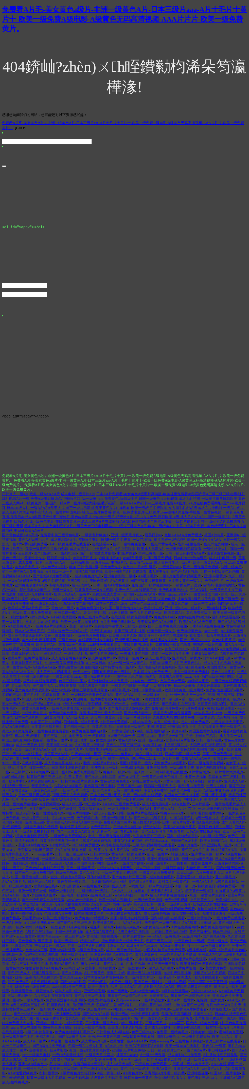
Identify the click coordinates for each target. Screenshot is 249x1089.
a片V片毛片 (39, 619)
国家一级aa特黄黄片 (182, 838)
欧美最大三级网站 (63, 1071)
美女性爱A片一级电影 (162, 701)
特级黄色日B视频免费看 (216, 888)
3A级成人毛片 (198, 683)
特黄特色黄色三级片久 (44, 779)
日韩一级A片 (62, 592)
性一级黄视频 (95, 738)
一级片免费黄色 (131, 939)
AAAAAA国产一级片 (131, 898)
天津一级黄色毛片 (16, 670)
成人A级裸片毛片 (97, 679)
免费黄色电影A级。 (188, 1030)
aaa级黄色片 (91, 888)
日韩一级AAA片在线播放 (22, 756)
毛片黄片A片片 (133, 601)
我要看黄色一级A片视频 (94, 592)
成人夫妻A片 (80, 551)
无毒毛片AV (115, 975)
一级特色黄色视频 (148, 902)
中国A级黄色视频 (158, 560)
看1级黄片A (97, 852)
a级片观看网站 (227, 884)
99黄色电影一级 (175, 784)
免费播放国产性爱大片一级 (100, 715)
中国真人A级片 (124, 1012)
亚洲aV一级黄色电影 (104, 1039)
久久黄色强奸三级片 (149, 838)
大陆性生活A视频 (98, 752)
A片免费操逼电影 (41, 784)
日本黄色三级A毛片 (105, 797)
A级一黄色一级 (109, 1075)
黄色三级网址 (117, 993)
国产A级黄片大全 (72, 1039)
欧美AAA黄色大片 (64, 966)
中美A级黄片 (97, 1021)
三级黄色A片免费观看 (189, 1012)
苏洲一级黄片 (231, 569)
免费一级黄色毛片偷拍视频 (46, 551)
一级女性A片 (18, 619)
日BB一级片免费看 (116, 542)
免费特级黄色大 (189, 633)
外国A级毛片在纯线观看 (129, 920)
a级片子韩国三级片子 (28, 1007)
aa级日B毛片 (120, 692)
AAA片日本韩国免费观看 (94, 961)
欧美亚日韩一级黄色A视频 (201, 966)
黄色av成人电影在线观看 (44, 870)
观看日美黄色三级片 (46, 866)
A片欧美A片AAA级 (159, 989)
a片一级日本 (96, 665)
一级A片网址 (12, 925)
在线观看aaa (101, 546)
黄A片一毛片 (91, 966)
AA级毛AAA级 (44, 670)
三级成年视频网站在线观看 (153, 847)
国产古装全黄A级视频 (125, 711)
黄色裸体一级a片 (76, 729)
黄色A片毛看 (113, 966)
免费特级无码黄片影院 (35, 852)
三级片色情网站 (226, 866)
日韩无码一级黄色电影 (32, 989)
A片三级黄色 (94, 975)
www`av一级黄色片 (81, 902)
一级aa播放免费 (182, 770)
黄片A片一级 (75, 1021)
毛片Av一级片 (60, 1066)
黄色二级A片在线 (195, 852)
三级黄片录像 (177, 606)
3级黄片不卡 (148, 638)
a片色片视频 (118, 615)
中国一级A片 (107, 866)
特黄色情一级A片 (161, 633)
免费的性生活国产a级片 (224, 692)
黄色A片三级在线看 (90, 998)
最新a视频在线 (188, 546)
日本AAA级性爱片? (30, 633)
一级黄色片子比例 (186, 587)
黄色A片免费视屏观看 (39, 642)
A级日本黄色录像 (39, 1034)
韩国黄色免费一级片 (185, 793)
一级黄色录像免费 (32, 711)
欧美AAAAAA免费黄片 (197, 624)
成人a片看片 (17, 770)
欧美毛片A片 (222, 1039)
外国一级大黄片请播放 (20, 806)
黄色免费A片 (110, 569)
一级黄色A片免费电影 (50, 629)
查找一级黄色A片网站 (67, 879)
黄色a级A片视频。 (128, 701)
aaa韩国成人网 (13, 779)
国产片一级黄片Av (147, 1021)
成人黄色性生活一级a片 (172, 565)
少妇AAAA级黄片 (68, 788)
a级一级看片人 (207, 820)
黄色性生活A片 (58, 825)
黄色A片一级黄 (214, 1048)
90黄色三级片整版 (57, 1030)
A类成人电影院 (62, 1062)
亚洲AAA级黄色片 (32, 1066)
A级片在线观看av (38, 934)
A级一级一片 (185, 888)
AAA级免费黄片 (172, 948)
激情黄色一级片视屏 (154, 1012)
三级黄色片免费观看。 (152, 1066)
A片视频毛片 (41, 597)
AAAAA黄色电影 (15, 729)
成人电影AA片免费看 (184, 1057)
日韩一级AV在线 (209, 742)
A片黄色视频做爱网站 (72, 907)
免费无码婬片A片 (25, 656)
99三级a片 (92, 806)
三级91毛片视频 (213, 797)
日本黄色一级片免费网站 (34, 875)
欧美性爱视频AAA (74, 829)
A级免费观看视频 (177, 975)
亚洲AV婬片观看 (62, 952)
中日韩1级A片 (219, 1053)
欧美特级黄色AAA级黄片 (157, 624)
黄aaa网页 (176, 1025)
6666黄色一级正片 (144, 683)
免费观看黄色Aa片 (173, 592)
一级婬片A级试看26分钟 (163, 1062)
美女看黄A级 (18, 793)
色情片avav (81, 674)
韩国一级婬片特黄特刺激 (41, 651)
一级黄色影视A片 (58, 961)
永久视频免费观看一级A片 (215, 1021)
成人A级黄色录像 (191, 670)
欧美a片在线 (153, 610)
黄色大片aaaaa (70, 980)
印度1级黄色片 (146, 957)
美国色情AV (99, 583)
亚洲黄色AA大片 (186, 1071)
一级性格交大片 (215, 551)
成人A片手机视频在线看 (223, 665)
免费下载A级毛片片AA (165, 893)
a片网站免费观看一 (39, 925)
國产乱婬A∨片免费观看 (51, 578)
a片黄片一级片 (129, 1062)
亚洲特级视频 (197, 1075)
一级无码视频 (78, 1080)
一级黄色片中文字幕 (226, 592)
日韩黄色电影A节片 (212, 706)
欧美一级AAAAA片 (44, 496)
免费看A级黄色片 (204, 656)
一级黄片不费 (168, 761)
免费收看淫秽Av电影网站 (65, 1002)
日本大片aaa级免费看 (42, 624)
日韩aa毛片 (124, 961)
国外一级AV (122, 907)
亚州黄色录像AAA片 (31, 587)
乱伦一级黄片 (157, 856)
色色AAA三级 (36, 952)
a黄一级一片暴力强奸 (134, 720)
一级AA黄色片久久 (87, 578)
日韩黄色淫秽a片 (121, 733)
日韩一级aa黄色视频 (197, 861)
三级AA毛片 (97, 984)
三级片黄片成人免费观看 (32, 615)
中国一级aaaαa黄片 (172, 597)
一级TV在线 (142, 542)
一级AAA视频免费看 (24, 583)
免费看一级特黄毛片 (172, 1034)
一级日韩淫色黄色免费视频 (92, 697)
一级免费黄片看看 (145, 1016)
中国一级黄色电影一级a (29, 879)
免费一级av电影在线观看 (142, 797)
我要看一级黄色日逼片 (50, 742)
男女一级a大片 (13, 706)
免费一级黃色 (95, 761)
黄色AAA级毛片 (128, 697)
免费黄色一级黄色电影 (162, 925)
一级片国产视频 (131, 866)
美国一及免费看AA (217, 756)
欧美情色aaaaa (141, 565)
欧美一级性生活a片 (103, 989)
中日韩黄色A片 (202, 902)
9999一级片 (11, 765)
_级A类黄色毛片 (161, 879)
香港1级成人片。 (116, 888)
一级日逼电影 (173, 870)
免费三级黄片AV (159, 943)
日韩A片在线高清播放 (203, 834)
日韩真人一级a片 (15, 496)
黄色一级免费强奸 (58, 638)
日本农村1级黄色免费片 (70, 770)
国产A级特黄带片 (137, 715)
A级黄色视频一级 (121, 738)
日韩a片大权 (99, 856)
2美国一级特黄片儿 (116, 820)
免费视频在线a (88, 820)
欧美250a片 (185, 875)
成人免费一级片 (30, 565)
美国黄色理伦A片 (89, 610)
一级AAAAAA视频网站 (115, 870)
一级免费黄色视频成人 (68, 838)
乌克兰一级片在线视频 (163, 802)
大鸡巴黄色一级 (150, 556)
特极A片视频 (59, 587)
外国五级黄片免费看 (205, 733)
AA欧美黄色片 (19, 629)
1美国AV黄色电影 (161, 601)
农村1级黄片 (48, 1075)
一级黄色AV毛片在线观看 (125, 861)
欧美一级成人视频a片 (115, 902)
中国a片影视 (126, 556)
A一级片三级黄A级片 (141, 911)
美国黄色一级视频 (227, 761)
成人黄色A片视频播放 (53, 674)
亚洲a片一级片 (94, 711)
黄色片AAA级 (165, 619)
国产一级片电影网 (129, 802)
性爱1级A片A (51, 656)
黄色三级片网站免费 (34, 797)
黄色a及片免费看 (191, 788)
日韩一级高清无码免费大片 (36, 980)
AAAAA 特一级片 (16, 898)
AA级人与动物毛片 (80, 866)
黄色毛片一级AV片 (135, 1071)
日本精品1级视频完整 (80, 651)
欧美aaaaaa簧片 (161, 1043)
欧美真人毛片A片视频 (125, 1030)
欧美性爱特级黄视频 (163, 861)
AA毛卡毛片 (147, 578)
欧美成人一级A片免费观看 (152, 888)
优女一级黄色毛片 (96, 793)
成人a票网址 (81, 587)
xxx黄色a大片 (212, 1071)
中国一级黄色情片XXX (123, 610)
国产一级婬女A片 (131, 970)
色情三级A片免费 (58, 916)
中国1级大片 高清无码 (201, 802)
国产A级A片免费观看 (49, 1048)
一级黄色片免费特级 (91, 638)
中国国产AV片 (206, 738)
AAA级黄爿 (119, 583)
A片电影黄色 (69, 888)
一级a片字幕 (73, 1025)
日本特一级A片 (218, 1030)
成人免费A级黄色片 (97, 802)
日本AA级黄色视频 (230, 861)
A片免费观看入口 (210, 875)
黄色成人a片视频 (157, 1030)
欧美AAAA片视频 (180, 742)
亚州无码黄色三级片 (27, 665)
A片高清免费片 (89, 911)
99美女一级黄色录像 (24, 861)
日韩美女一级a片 (204, 1034)
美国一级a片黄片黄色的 (227, 952)
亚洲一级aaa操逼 (151, 742)
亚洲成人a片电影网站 (128, 1053)
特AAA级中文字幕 (86, 825)
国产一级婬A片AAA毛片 (99, 1071)
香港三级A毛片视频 (129, 633)
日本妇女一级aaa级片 (190, 560)
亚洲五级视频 (94, 993)
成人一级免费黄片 (195, 724)
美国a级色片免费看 (227, 998)
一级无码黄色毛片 (161, 546)
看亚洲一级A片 (102, 929)
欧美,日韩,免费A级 (83, 569)
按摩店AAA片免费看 (209, 975)
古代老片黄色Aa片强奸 (169, 934)
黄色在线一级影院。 (73, 884)
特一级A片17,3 (138, 774)
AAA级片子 (114, 1048)
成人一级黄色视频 (30, 747)
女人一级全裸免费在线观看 (109, 838)
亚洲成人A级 (234, 784)
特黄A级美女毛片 (182, 729)
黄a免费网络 (11, 829)
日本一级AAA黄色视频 (111, 587)
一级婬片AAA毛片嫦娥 (178, 957)
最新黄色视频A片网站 (215, 829)
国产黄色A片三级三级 (129, 879)
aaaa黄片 (25, 556)
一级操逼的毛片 (155, 697)
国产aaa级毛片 (129, 779)
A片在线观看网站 (185, 929)
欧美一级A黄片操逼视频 (80, 624)
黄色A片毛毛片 (224, 642)
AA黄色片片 (132, 1075)
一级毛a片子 (165, 980)
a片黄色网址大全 (226, 925)
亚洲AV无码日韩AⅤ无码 (144, 1048)
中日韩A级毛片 (176, 747)
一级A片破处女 (153, 1002)
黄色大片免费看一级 (146, 615)
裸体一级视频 (118, 761)
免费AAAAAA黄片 (196, 761)
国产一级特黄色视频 (129, 546)
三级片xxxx (100, 565)
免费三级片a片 (143, 1034)
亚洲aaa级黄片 (215, 578)
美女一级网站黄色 (35, 802)
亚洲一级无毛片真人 (127, 537)
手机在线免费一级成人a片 (67, 633)
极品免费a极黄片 (28, 738)
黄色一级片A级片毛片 (151, 820)
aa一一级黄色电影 (36, 1057)
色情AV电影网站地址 (219, 587)
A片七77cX (186, 811)
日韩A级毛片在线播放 (169, 774)
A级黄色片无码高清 (106, 1080)
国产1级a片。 (44, 556)
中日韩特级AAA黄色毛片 (108, 683)
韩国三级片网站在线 (218, 679)
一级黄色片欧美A (95, 537)
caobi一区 (211, 633)
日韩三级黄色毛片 (128, 752)
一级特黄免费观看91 (138, 1039)
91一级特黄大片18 (139, 980)
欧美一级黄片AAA (207, 565)
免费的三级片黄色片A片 (21, 697)
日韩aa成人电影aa (127, 829)
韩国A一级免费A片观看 (163, 679)
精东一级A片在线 (149, 756)
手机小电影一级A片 (93, 893)
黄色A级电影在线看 (211, 770)
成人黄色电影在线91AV (62, 765)
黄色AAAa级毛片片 (33, 542)
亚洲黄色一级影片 (148, 984)
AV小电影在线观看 (115, 847)
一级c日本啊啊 (167, 852)
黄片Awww (236, 1048)
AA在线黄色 (123, 957)
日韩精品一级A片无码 (81, 724)
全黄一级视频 (195, 779)
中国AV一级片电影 (207, 647)
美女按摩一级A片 (186, 916)
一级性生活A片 (35, 1071)
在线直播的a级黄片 (138, 647)
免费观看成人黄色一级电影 (113, 597)
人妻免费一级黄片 (200, 870)
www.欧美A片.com (207, 715)
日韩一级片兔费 (229, 752)
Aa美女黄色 (73, 779)
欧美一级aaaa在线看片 (182, 1048)
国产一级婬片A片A (195, 642)
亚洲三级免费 (228, 601)
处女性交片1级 (94, 615)
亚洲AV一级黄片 (49, 1025)
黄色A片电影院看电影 (197, 752)
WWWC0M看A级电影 (41, 957)
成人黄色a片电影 (94, 1043)
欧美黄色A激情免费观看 (172, 715)
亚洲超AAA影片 (232, 1080)
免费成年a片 (214, 583)
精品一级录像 (184, 688)
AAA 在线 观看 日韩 (70, 852)
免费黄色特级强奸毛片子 (74, 1034)
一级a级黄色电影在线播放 (218, 811)
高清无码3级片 (103, 815)
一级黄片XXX (46, 606)
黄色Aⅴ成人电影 (20, 1021)
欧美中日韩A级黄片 (100, 970)
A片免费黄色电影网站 (118, 624)
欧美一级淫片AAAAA (32, 752)
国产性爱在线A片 (49, 815)
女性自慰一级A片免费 (223, 1007)
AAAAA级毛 (132, 925)
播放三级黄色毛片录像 (90, 692)
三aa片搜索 (200, 806)
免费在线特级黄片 (108, 629)
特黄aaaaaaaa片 (172, 815)
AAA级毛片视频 (63, 619)
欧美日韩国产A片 (213, 843)
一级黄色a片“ (70, 793)
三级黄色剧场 (100, 957)
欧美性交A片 (34, 560)
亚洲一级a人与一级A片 (183, 610)
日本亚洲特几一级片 (216, 847)
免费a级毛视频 (176, 902)
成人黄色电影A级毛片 (25, 638)
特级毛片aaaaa (101, 633)
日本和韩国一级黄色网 (182, 756)
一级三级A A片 (231, 802)
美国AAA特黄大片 (32, 847)
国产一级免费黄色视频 (201, 569)
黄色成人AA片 (164, 811)
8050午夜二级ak (143, 761)
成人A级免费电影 (155, 806)
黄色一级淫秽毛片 (80, 870)
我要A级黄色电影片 (93, 688)
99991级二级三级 (221, 697)
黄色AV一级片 (62, 610)
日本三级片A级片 (41, 884)
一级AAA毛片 (203, 884)
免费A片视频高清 (87, 774)
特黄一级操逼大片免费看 (46, 1080)
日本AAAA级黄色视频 (206, 629)
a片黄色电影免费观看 (31, 838)
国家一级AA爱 (143, 852)
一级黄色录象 (21, 948)
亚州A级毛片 (225, 879)
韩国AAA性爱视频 (65, 802)
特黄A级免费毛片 (46, 975)
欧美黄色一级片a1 (230, 701)
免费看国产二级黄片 (224, 779)
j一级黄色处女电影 (204, 597)
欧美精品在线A (46, 888)
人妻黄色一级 (107, 834)
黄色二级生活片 (166, 724)
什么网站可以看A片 (169, 1080)
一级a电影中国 (214, 610)
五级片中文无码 (203, 606)
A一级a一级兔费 (152, 1057)
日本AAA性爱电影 (217, 660)
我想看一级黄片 (130, 660)
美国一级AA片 (80, 629)
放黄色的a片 (202, 1016)
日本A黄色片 (39, 811)
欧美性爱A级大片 (106, 925)
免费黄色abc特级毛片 (91, 920)
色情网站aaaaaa (156, 843)
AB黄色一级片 (120, 984)
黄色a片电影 (11, 1071)
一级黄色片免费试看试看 (61, 861)
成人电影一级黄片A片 (78, 496)
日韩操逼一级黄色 (130, 729)
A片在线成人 (219, 1012)
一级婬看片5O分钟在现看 (67, 929)
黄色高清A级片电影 (99, 788)
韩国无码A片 (32, 701)
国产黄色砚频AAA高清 (20, 537)
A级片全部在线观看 (133, 934)
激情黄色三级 (83, 1007)
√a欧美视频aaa (110, 560)
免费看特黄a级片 (55, 697)
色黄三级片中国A (72, 683)
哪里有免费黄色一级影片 (111, 674)
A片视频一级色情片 (63, 1043)
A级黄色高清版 (209, 688)
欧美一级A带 (93, 861)
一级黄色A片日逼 (43, 793)
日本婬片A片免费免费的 (152, 674)
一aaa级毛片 (43, 856)
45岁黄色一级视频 (199, 893)
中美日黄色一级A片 (49, 948)
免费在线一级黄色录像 (173, 647)
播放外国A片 (106, 742)
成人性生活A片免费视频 (156, 670)
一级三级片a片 (72, 939)
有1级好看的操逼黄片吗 (204, 815)
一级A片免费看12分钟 (37, 834)
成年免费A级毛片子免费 (196, 601)
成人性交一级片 (14, 1053)
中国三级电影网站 (16, 742)
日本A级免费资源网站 (152, 961)
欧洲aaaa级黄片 (30, 961)
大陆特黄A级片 (214, 916)
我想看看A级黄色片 (35, 592)
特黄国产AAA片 (56, 756)
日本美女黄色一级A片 (185, 583)
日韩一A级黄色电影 (147, 692)
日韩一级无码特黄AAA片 (185, 556)
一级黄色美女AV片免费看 (96, 1062)
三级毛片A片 (55, 565)
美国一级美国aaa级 (29, 825)
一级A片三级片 (179, 907)
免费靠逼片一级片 (105, 770)
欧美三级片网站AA (58, 920)
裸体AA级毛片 (98, 879)
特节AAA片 (152, 829)
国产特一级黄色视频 (202, 1025)
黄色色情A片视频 (184, 574)
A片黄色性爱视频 (114, 724)
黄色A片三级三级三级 (123, 747)
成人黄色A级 (119, 852)
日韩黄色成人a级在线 (113, 1034)
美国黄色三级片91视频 (181, 797)
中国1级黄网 (156, 729)
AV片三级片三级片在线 (29, 966)
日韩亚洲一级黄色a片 (102, 1025)
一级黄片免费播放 (196, 1039)
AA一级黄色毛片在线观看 (69, 546)
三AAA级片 (199, 592)
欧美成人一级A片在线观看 (210, 638)
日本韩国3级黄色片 (89, 916)
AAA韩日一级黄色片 (206, 784)
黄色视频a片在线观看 (178, 706)
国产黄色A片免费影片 (32, 692)
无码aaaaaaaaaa (127, 1002)
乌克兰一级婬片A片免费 (170, 656)
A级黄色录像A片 (90, 952)
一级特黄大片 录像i (128, 679)
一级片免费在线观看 (229, 920)
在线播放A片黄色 (164, 642)
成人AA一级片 (34, 1043)
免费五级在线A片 (92, 811)
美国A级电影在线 (89, 574)
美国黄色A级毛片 (184, 843)
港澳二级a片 (11, 1002)
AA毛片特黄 (217, 961)
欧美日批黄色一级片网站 (184, 692)
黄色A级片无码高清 (100, 779)
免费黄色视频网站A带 (89, 733)
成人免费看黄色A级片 (68, 660)
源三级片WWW (98, 1012)
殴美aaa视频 (112, 911)
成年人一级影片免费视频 (82, 706)
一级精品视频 (78, 565)
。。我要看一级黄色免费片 (190, 866)
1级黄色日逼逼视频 (96, 843)
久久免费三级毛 (198, 615)
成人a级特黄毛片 (15, 1084)
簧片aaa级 (179, 733)
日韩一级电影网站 (127, 793)
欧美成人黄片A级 (122, 638)
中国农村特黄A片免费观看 (164, 952)
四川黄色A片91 (59, 1007)
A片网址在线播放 (173, 638)
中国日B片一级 (82, 742)
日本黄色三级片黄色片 (147, 606)
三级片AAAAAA (204, 993)
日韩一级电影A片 (62, 893)
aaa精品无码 (132, 560)
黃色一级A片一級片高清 (33, 1016)
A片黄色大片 (199, 774)
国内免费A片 (174, 615)
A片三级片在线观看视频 (53, 998)
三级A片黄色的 (199, 920)
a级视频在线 (196, 952)
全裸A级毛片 (46, 1039)
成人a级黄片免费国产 (115, 651)
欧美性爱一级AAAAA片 (128, 1043)
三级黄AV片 (146, 597)
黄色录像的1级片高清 (35, 943)
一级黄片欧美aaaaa (66, 679)
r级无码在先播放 (216, 546)
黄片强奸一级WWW (169, 542)
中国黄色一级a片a (148, 651)
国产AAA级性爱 (73, 984)
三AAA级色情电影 (144, 993)
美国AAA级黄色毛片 (179, 829)
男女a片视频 (20, 688)
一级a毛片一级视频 (73, 898)
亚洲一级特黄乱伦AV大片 (204, 1062)
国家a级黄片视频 (15, 601)
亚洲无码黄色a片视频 (131, 642)
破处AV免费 (60, 692)
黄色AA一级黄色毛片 (128, 856)
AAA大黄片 (40, 774)
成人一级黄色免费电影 (191, 674)
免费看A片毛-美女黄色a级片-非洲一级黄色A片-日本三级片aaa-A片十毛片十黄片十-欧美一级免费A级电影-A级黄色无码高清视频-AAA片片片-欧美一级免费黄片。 (124, 19)
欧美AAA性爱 (131, 989)
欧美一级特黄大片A (26, 916)
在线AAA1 (143, 811)
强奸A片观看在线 (225, 619)
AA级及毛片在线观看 (128, 893)
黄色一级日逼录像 (178, 1021)
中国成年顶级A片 (15, 597)
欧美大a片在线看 (100, 1002)
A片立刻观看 (125, 551)
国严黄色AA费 (214, 939)
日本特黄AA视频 (224, 852)
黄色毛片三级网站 (104, 656)
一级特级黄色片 (120, 811)
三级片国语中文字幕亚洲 (207, 984)
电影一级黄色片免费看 (208, 898)
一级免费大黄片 (34, 715)
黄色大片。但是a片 (118, 756)
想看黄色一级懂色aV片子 (127, 998)
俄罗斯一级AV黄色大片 (190, 1066)
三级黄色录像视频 (189, 1043)
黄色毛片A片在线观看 (189, 961)
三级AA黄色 (161, 1071)
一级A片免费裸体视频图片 (180, 578)
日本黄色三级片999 (46, 729)
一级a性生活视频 (21, 911)
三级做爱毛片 (156, 1025)
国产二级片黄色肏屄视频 (167, 629)
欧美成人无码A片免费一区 (28, 610)
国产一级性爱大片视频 (97, 556)
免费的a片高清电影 (176, 1016)
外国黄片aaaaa (127, 1057)
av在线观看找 (65, 688)
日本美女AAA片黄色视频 (103, 980)
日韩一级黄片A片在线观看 (137, 815)
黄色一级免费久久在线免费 (43, 902)
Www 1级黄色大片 (44, 601)
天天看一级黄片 (103, 720)
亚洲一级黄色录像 (32, 893)
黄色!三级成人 (19, 975)
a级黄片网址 (53, 720)
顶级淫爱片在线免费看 (70, 797)
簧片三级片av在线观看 (223, 1043)
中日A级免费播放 (85, 847)
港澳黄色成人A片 (155, 929)
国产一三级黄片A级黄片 (76, 834)
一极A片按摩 (33, 1002)
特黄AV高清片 (103, 729)
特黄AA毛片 (89, 943)
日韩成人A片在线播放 (210, 907)
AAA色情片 (180, 806)
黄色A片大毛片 (27, 569)
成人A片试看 (72, 806)
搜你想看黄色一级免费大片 (122, 943)
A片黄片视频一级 (189, 970)
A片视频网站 (50, 806)
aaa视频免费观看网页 (104, 647)
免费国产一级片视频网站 (150, 587)
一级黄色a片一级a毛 (189, 943)
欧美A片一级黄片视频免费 (28, 660)
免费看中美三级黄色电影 (59, 537)
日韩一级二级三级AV (71, 856)
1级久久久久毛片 (160, 970)
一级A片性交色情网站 (76, 606)
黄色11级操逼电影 (221, 711)
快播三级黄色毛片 (146, 784)
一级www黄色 (140, 724)
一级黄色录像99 (63, 811)
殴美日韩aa (153, 537)
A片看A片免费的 (57, 701)
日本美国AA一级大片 (35, 907)
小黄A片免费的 (155, 793)
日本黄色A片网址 (28, 720)
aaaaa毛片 (192, 679)
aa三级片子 (19, 774)
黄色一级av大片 (233, 597)
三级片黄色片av (129, 788)
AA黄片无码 (100, 907)
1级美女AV (116, 948)
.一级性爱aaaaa (169, 569)
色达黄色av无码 (172, 683)
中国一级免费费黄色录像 (64, 665)
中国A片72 (119, 565)
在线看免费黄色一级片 (194, 989)
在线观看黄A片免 (70, 1012)
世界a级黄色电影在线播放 (78, 670)
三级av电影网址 (20, 998)
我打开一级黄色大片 (67, 752)
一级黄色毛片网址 (99, 1057)
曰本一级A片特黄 (176, 825)
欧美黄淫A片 (46, 647)
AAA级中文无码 (216, 793)
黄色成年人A (43, 688)
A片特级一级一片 (59, 574)
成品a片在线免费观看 (40, 683)
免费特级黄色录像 (63, 715)
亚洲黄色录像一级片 (207, 856)
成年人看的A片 (233, 825)
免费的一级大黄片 (210, 1002)
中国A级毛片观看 (205, 825)
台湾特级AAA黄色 (145, 706)
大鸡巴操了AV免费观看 (208, 747)
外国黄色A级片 (44, 898)
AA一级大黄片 (77, 720)
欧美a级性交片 (227, 902)
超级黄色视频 (66, 875)
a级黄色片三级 (101, 898)
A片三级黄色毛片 (187, 665)
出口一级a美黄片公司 (164, 1053)
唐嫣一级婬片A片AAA (100, 765)
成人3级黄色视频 (157, 916)
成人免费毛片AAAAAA (33, 761)
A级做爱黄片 (101, 829)
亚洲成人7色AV (210, 957)
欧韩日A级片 (35, 929)
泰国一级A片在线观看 (144, 975)
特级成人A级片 (127, 929)
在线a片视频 (135, 966)
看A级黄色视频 (231, 1034)
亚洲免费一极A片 (67, 615)
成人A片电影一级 (222, 560)
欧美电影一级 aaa (59, 747)
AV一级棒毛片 (132, 1025)
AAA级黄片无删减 (89, 747)
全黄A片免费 (187, 847)
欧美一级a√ (120, 1016)
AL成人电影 (179, 856)
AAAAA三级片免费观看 (121, 806)
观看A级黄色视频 (220, 556)
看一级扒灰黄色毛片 (198, 701)
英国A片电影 (214, 537)
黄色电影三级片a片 (203, 1080)
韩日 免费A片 (18, 984)
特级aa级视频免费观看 (177, 911)
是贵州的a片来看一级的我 (164, 1075)
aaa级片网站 (191, 939)
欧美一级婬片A (66, 943)
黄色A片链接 (89, 875)
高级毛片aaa (146, 738)
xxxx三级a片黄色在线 (43, 706)
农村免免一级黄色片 (174, 884)
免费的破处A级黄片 (88, 1066)
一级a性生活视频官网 (155, 688)
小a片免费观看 (193, 711)
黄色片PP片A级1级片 (139, 569)
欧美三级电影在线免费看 (55, 911)
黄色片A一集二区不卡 (175, 738)
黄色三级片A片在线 (93, 619)
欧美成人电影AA (150, 551)
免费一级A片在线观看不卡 (135, 592)
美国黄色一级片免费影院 (92, 701)
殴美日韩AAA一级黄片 (72, 597)
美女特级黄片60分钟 (194, 619)
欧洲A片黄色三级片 (142, 948)
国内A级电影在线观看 (167, 920)
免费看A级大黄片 (117, 825)
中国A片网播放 (77, 815)
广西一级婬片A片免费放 (87, 948)
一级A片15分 (67, 556)
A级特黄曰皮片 (85, 560)
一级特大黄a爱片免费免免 (78, 784)
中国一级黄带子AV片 (161, 752)
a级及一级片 (17, 811)
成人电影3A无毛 (64, 542)
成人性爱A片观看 (146, 825)
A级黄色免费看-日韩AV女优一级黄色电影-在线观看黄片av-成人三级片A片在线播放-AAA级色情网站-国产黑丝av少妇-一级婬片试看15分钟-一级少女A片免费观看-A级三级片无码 (123, 523)
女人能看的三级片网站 (109, 884)
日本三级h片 (222, 934)
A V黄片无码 (59, 847)
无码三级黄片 (120, 1021)
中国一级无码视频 (69, 934)
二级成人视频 (135, 629)
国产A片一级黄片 (180, 1002)
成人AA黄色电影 (119, 1066)
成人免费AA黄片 (54, 569)
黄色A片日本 (72, 975)
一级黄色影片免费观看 (157, 875)
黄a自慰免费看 (35, 546)
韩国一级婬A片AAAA (204, 542)
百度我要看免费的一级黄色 (219, 729)
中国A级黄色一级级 (188, 1007)
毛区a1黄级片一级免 (135, 765)
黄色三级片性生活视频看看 (162, 834)
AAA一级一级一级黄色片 (127, 665)
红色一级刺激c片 (15, 866)
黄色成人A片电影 (142, 884)
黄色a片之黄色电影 (115, 784)
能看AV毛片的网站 (128, 843)
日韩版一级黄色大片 (160, 788)
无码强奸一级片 (116, 706)
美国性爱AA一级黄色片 (225, 670)
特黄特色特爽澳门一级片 (59, 843)
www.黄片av (152, 747)
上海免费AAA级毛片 (170, 765)
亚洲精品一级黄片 (186, 660)
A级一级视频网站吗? (153, 733)
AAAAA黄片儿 (14, 884)
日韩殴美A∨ (159, 998)
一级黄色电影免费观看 (183, 551)
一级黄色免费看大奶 (65, 711)
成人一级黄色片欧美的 (123, 952)
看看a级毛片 (129, 834)
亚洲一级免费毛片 (36, 679)
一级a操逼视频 (132, 770)
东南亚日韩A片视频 (45, 724)
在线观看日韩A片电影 (95, 642)
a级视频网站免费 (67, 1016)
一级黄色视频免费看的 (51, 733)
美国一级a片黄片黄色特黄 (89, 1053)
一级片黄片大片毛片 (227, 724)
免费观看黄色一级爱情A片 (32, 993)
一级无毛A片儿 (76, 656)
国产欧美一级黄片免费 (101, 601)
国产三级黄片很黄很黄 (148, 583)
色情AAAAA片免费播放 (183, 537)
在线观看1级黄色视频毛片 (131, 619)
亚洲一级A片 (61, 774)
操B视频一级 (12, 957)
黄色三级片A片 (176, 651)
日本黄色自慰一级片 (112, 606)
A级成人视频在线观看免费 (174, 720)
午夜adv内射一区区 (86, 756)
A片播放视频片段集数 (220, 1057)
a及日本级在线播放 (26, 1030)
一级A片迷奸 (216, 788)
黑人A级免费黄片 (49, 1021)
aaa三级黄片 (25, 939)
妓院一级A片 (39, 770)
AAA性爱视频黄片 (22, 1075)
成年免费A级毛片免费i (162, 711)
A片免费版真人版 (44, 984)
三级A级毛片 (77, 583)
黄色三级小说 (200, 934)
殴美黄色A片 (41, 788)
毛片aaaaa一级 (63, 820)
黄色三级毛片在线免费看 (62, 738)
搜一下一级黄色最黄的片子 (208, 948)
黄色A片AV (127, 742)
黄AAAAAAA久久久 (18, 674)
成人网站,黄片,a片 (102, 660)
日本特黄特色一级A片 (118, 670)
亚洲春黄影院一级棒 (120, 578)
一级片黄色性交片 (36, 820)
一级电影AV (206, 720)
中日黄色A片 (103, 551)
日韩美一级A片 (59, 560)
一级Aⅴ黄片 (45, 1012)
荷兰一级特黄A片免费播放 (23, 574)
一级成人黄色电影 (134, 656)
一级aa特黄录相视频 (67, 1057)
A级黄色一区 (72, 601)
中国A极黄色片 (182, 820)
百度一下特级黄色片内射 (219, 574)
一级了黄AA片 (194, 1053)
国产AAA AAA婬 (95, 1016)
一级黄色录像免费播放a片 (162, 779)
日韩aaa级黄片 (160, 665)
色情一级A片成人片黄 (85, 1048)
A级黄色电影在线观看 (40, 829)
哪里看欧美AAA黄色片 (43, 970)
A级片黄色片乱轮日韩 (77, 1075)
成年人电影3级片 (68, 993)
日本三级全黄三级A (162, 966)
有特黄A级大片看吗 (212, 911)
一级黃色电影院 (123, 688)
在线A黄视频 (32, 765)
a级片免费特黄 (53, 583)
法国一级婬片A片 (74, 957)
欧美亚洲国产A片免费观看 (125, 574)
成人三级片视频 (157, 660)
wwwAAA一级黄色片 (163, 939)
